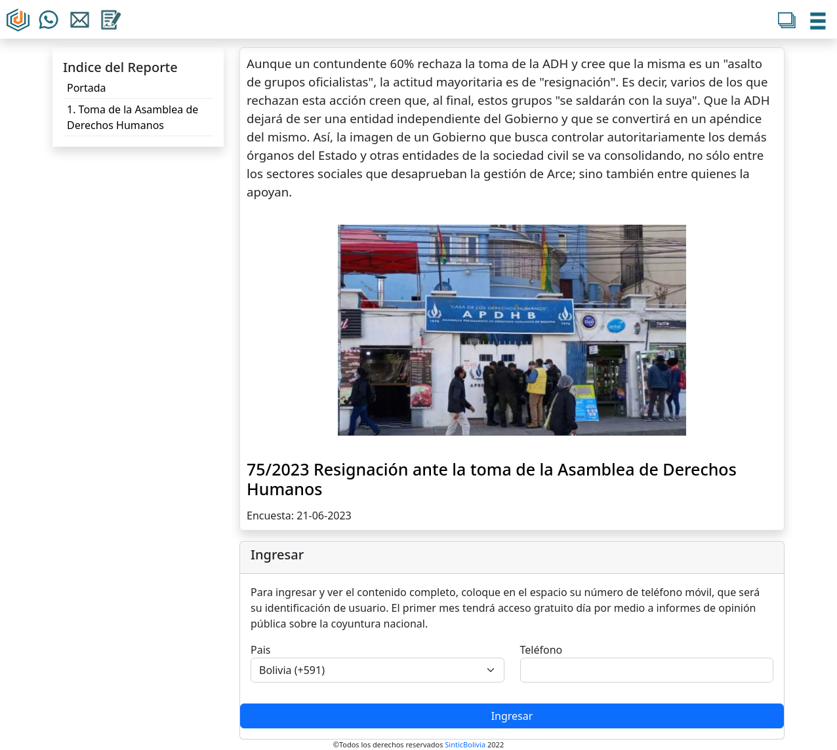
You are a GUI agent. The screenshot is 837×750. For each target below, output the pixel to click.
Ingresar (512, 716)
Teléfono (541, 650)
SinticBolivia (465, 744)
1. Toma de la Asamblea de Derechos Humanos (132, 117)
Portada (86, 88)
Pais (260, 650)
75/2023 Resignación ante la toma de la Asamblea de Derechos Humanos (492, 479)
